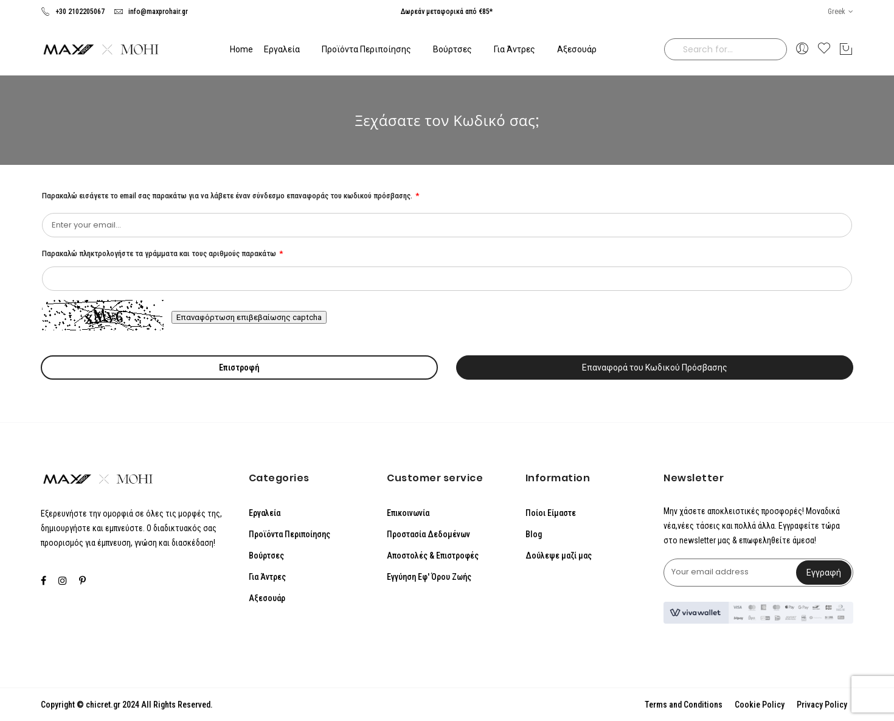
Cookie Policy (760, 704)
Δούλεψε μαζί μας (558, 555)
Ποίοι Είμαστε (550, 513)
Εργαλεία (264, 513)
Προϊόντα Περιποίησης (289, 534)
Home (241, 49)
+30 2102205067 (73, 11)
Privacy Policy (822, 704)
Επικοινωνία (408, 513)
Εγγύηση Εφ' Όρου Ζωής (429, 577)
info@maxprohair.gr (151, 11)
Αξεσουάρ (267, 598)
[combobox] (725, 49)
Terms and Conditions (683, 704)
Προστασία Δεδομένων (428, 534)
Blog (533, 534)
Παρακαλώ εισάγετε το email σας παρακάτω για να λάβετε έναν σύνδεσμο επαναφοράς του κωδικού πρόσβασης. (228, 195)
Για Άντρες (267, 577)
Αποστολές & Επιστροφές (433, 555)
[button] (840, 12)
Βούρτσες (266, 555)
